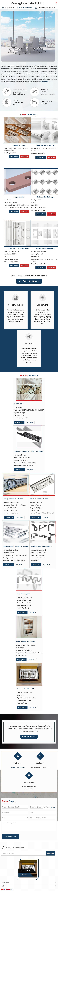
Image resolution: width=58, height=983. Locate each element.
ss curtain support (23, 594)
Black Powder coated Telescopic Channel (29, 451)
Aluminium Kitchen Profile (25, 641)
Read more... (44, 82)
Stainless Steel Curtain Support (42, 546)
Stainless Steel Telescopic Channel (15, 546)
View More (24, 156)
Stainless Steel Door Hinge (45, 248)
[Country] (15, 817)
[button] (25, 7)
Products (3, 886)
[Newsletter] (23, 853)
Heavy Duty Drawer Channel (13, 499)
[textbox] (46, 807)
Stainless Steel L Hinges (45, 197)
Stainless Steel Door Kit (25, 689)
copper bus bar (19, 197)
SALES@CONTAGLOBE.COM (46, 7)
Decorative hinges (18, 145)
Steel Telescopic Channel (39, 499)
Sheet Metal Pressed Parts (45, 145)
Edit (53, 807)
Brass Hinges (18, 404)
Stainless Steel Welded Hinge (18, 248)
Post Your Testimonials (29, 736)
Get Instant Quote (29, 281)
